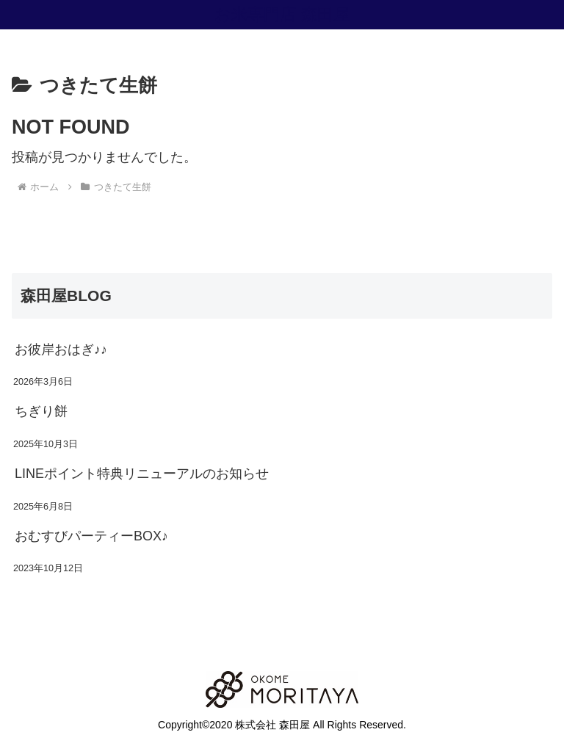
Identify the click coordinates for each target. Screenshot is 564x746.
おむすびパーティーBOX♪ (91, 536)
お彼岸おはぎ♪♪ (61, 349)
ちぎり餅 (41, 411)
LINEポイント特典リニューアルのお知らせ (142, 473)
